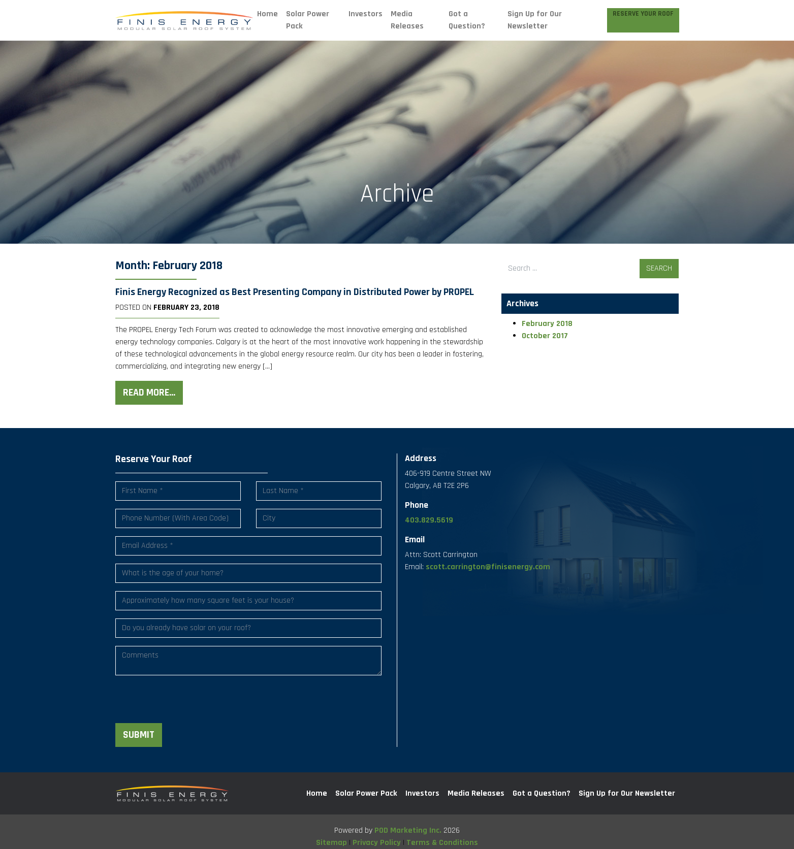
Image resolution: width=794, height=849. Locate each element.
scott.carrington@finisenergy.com (488, 567)
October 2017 (545, 336)
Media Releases (407, 20)
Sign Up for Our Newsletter (534, 20)
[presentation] (192, 703)
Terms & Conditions (442, 842)
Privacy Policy (377, 842)
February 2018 (547, 323)
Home (267, 14)
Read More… (149, 392)
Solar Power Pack (307, 20)
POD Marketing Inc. (407, 830)
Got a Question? (467, 20)
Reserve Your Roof (643, 14)
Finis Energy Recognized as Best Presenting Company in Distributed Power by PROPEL (294, 292)
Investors (365, 14)
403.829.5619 (429, 520)
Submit (138, 734)
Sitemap (331, 842)
